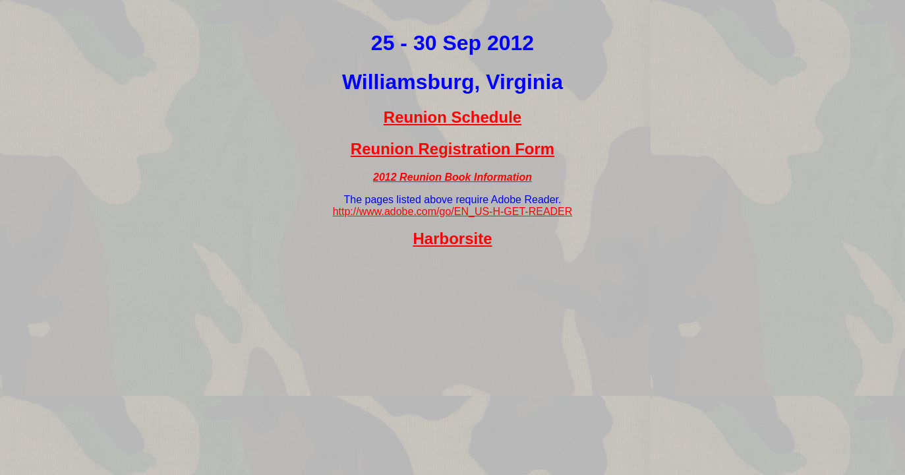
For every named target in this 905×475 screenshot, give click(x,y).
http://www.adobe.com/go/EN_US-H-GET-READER (453, 211)
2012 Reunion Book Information (452, 177)
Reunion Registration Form (452, 149)
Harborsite (452, 238)
